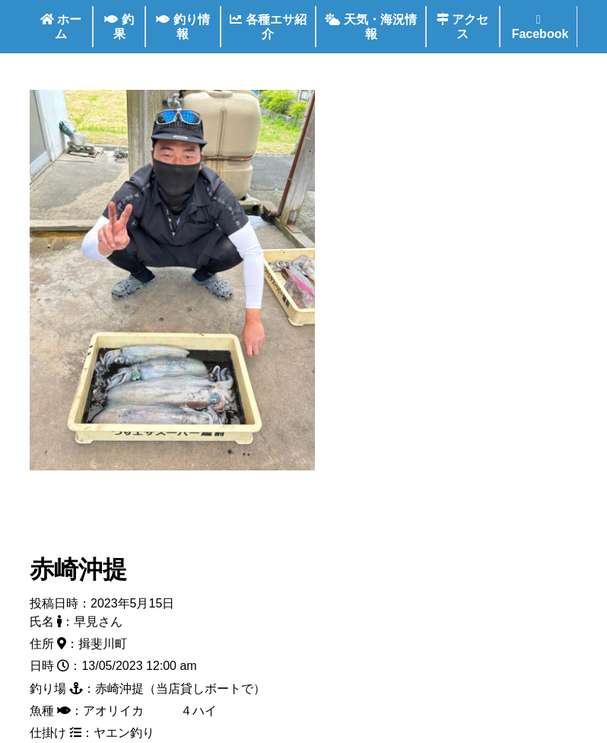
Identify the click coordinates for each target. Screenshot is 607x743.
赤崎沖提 (78, 569)
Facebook (538, 27)
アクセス (462, 26)
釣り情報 (182, 26)
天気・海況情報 (370, 26)
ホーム (60, 26)
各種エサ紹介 (268, 26)
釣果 (118, 26)
